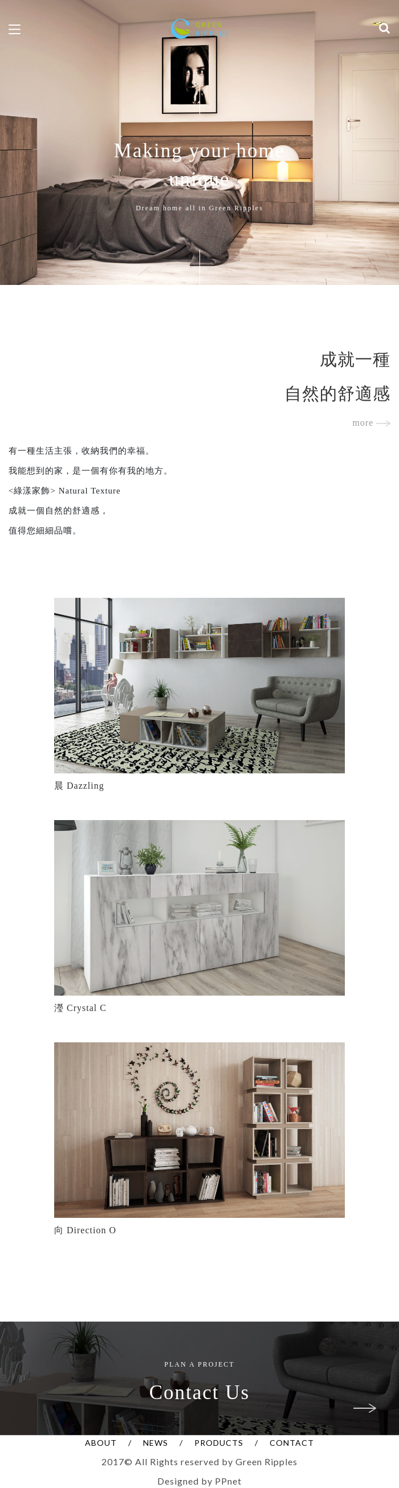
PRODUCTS (218, 1443)
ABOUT (101, 1443)
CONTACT (292, 1443)
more (371, 422)
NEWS (155, 1443)
